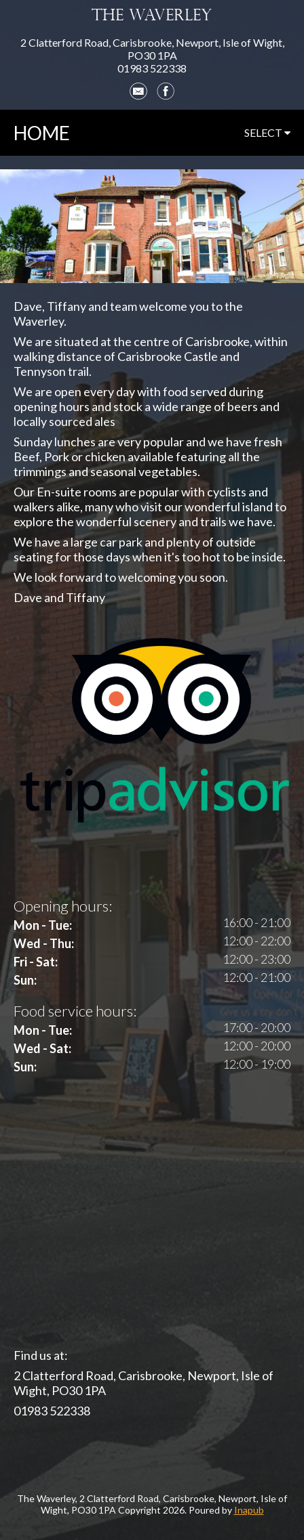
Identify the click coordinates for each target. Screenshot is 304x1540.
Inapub (249, 1510)
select (267, 132)
